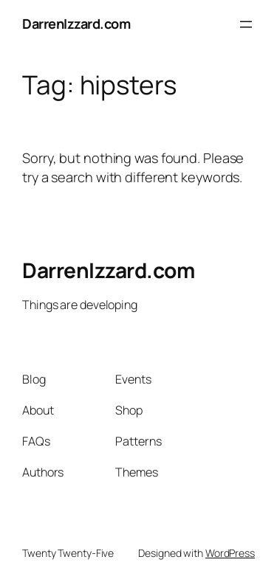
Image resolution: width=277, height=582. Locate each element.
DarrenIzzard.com (76, 23)
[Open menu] (246, 24)
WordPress (230, 553)
